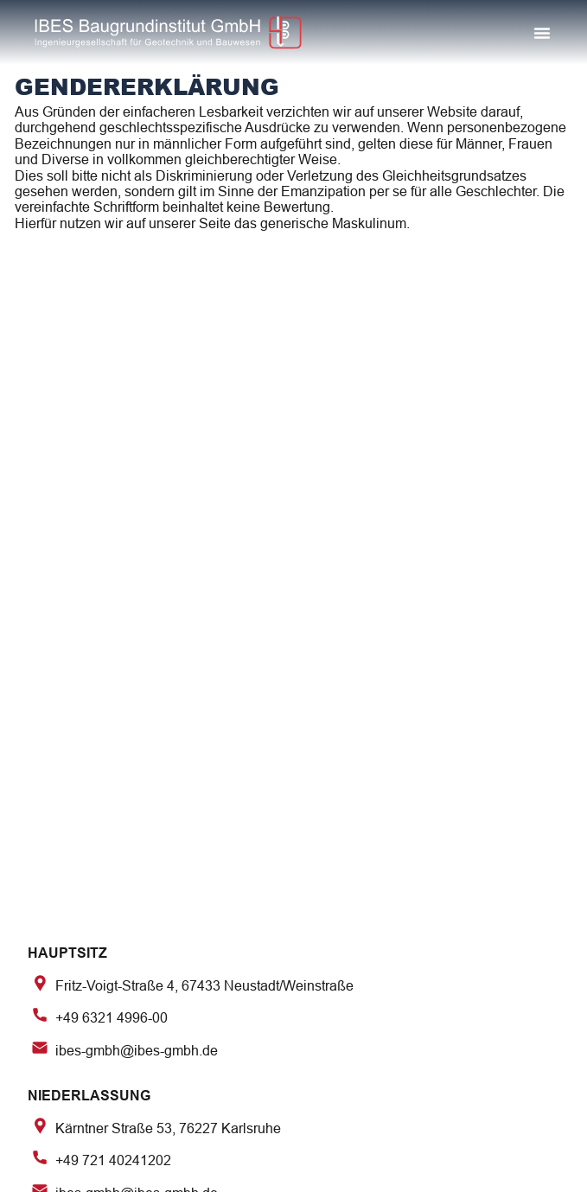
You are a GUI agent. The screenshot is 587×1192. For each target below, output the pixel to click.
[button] (542, 33)
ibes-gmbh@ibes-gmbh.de (136, 1049)
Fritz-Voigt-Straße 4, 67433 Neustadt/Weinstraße (204, 985)
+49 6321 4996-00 (111, 1017)
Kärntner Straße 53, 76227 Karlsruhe (168, 1127)
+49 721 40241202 (113, 1160)
